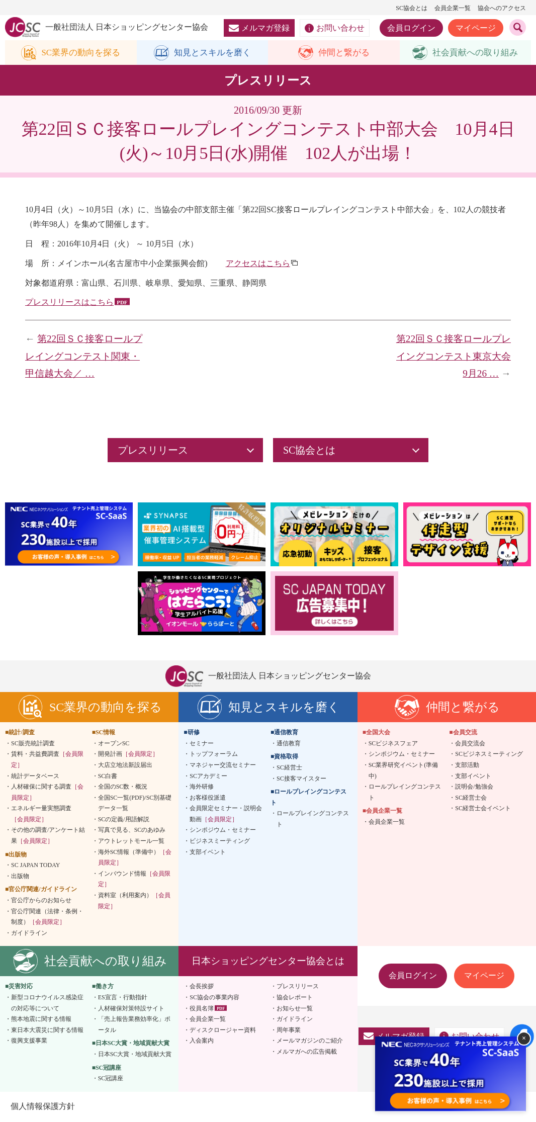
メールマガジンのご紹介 (310, 1041)
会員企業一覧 (452, 8)
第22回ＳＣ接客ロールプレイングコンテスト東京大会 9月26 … (458, 356)
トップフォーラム (214, 754)
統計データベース (35, 776)
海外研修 (202, 787)
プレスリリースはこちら (69, 302)
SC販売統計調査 (33, 743)
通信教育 (289, 743)
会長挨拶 (202, 987)
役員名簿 (202, 1008)
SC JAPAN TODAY (35, 865)
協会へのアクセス (502, 8)
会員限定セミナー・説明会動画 (226, 814)
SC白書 (108, 776)
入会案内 (202, 1041)
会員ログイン (411, 28)
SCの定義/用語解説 (123, 819)
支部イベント (208, 852)
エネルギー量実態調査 (41, 814)
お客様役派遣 (208, 798)
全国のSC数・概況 (123, 787)
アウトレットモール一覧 (131, 841)
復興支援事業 (29, 1041)
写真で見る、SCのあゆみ (132, 830)
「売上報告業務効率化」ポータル (134, 1025)
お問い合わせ (335, 28)
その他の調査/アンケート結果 (48, 836)
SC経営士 (289, 767)
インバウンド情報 (134, 880)
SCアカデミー (208, 776)
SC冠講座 (111, 1078)
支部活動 (467, 765)
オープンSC (114, 743)
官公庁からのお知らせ (41, 900)
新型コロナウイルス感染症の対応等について (47, 1003)
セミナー (202, 743)
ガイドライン (29, 933)
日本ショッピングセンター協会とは (268, 961)
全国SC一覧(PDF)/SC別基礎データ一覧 (135, 804)
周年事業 (289, 1030)
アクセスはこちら (258, 264)
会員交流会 (470, 743)
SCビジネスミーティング (489, 754)
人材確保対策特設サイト (131, 1008)
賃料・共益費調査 (47, 760)
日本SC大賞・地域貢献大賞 (135, 1054)
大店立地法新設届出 (125, 765)
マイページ (476, 28)
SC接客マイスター (301, 779)
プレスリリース (298, 987)
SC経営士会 (471, 798)
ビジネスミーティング (220, 841)
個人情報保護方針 (42, 1106)
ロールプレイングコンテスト (313, 819)
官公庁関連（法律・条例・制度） (47, 917)
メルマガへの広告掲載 (307, 1052)
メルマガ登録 (259, 28)
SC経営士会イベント (483, 808)
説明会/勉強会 (474, 787)
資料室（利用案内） (134, 901)
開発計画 (128, 754)
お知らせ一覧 (295, 1008)
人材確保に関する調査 (47, 793)
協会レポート (295, 997)
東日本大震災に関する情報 (47, 1030)
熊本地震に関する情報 (41, 1019)
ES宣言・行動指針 (122, 997)
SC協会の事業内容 (214, 997)
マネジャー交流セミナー (223, 765)
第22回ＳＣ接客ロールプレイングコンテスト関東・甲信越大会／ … (83, 356)
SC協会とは (411, 8)
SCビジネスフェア (393, 743)
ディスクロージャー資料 (223, 1030)
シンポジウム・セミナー (223, 830)
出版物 (20, 876)
